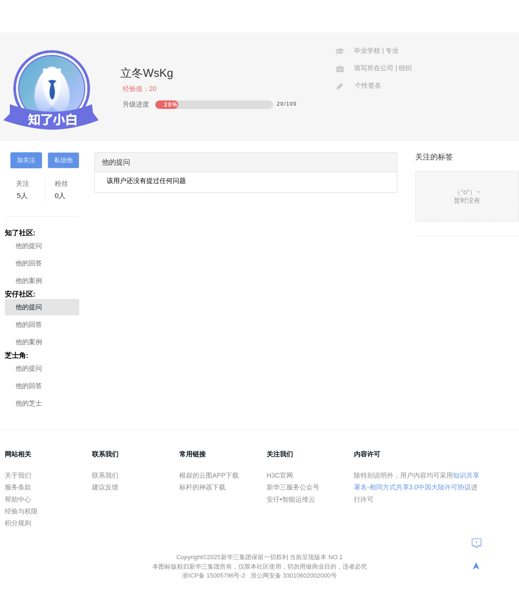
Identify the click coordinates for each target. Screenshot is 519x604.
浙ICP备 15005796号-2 (214, 575)
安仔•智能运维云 (291, 499)
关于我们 (18, 475)
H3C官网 (280, 475)
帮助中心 (18, 499)
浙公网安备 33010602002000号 (294, 575)
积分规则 (18, 523)
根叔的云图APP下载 (209, 475)
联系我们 (105, 475)
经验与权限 (21, 511)
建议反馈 (105, 487)
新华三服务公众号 (293, 487)
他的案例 (29, 280)
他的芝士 (29, 403)
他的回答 (29, 263)
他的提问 (29, 245)
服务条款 (18, 487)
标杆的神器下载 (202, 487)
